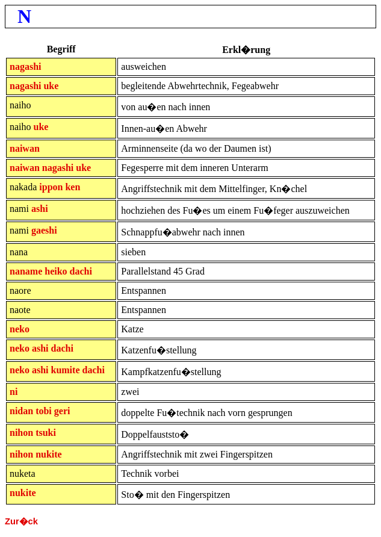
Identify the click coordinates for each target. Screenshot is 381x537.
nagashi (25, 66)
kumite (65, 370)
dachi (81, 271)
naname (26, 271)
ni (13, 391)
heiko (56, 271)
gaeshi (44, 230)
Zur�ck (21, 521)
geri (62, 411)
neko (19, 329)
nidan (21, 411)
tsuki (46, 432)
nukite (49, 454)
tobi (44, 411)
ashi (39, 208)
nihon (21, 432)
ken (72, 187)
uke (50, 86)
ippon (51, 187)
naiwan (25, 148)
